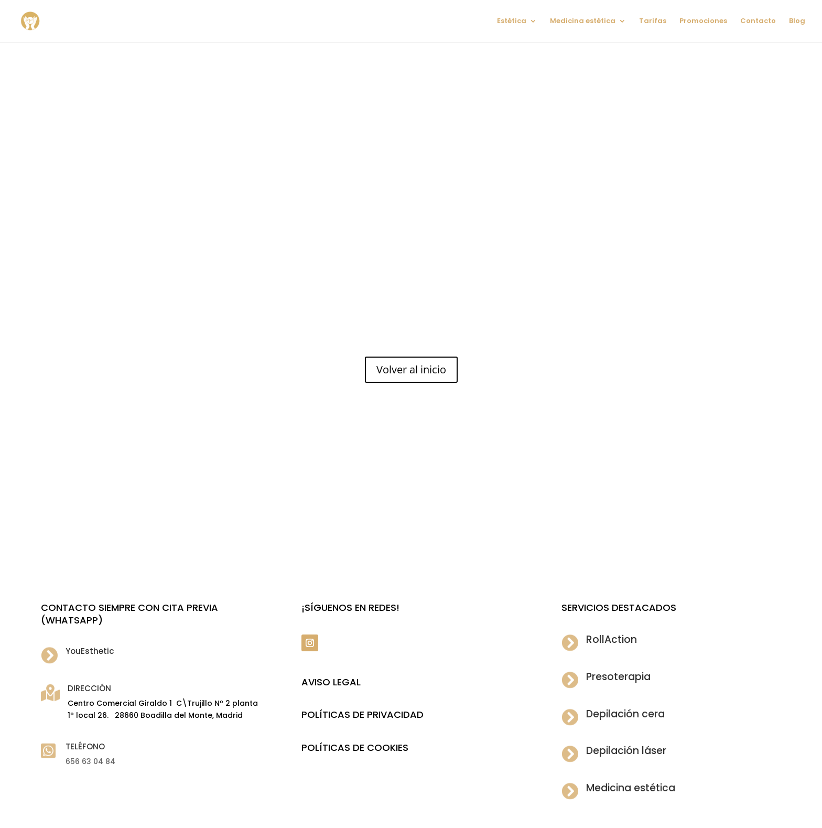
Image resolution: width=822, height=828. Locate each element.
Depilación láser (626, 751)
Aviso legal (331, 682)
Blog (797, 21)
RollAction (611, 639)
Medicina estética (582, 21)
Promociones (703, 21)
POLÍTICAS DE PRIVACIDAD (362, 714)
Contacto (758, 21)
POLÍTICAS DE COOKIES (354, 747)
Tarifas (652, 21)
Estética (511, 21)
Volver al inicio (411, 369)
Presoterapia (618, 677)
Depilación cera (625, 714)
